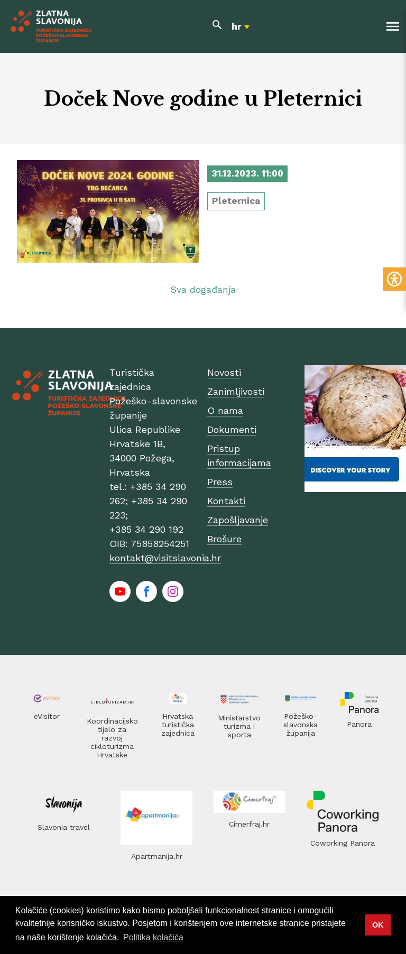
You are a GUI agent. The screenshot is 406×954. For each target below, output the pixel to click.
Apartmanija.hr (156, 856)
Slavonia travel (64, 827)
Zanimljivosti (235, 391)
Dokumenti (231, 429)
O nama (225, 410)
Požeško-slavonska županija (300, 724)
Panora (359, 724)
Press (220, 481)
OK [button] (378, 925)
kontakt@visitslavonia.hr (165, 557)
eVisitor (47, 716)
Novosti (224, 372)
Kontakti (226, 500)
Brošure (224, 538)
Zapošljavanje (237, 519)
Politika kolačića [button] (153, 937)
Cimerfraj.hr (249, 824)
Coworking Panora (342, 843)
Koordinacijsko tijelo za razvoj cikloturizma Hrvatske (112, 738)
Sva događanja (203, 289)
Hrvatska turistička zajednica (178, 724)
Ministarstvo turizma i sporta (239, 726)
